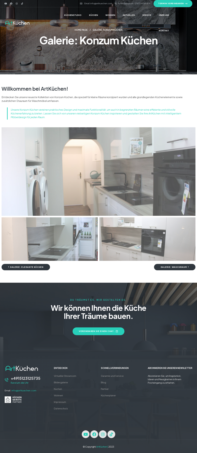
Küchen (58, 388)
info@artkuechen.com (24, 390)
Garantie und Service (112, 375)
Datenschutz (61, 408)
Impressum (60, 401)
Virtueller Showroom (65, 375)
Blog (103, 382)
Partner (105, 388)
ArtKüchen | (102, 446)
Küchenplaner (108, 395)
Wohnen (58, 395)
